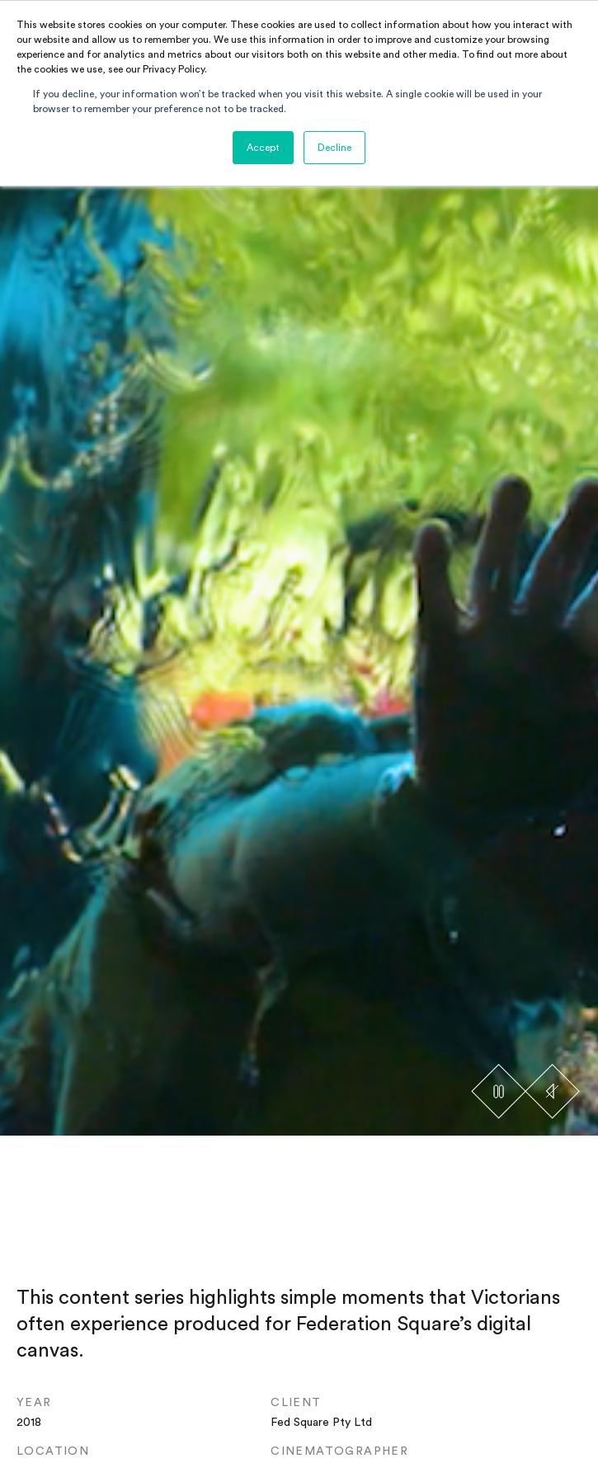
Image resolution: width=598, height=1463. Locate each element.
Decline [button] (334, 148)
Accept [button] (263, 148)
